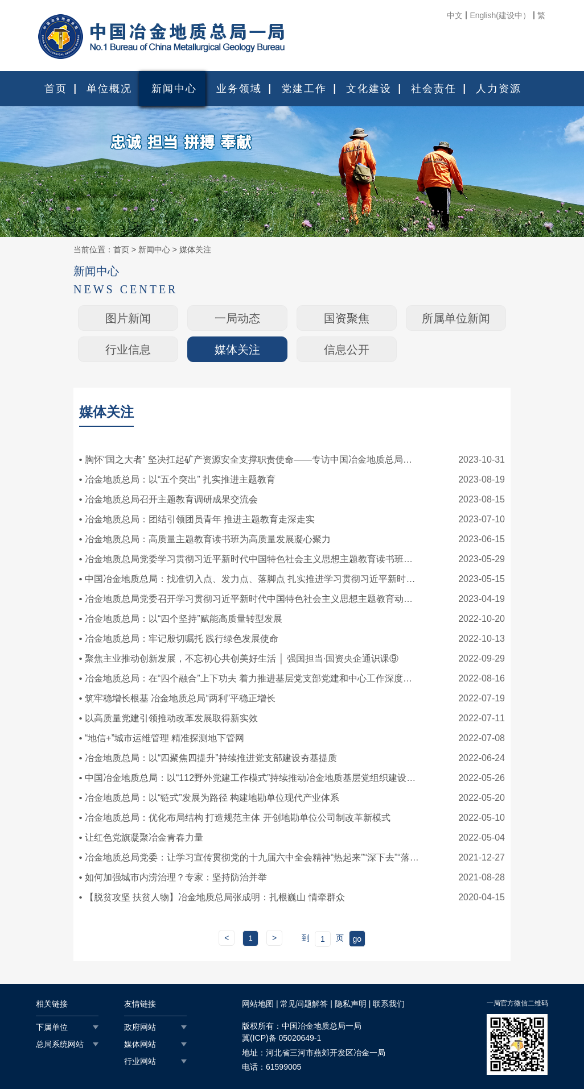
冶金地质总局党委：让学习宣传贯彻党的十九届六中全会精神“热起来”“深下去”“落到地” (253, 857)
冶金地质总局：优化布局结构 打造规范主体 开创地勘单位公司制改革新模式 (237, 817)
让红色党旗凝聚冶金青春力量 (144, 837)
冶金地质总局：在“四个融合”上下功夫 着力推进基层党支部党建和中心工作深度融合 (253, 678)
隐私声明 (351, 1003)
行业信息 (128, 349)
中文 (455, 15)
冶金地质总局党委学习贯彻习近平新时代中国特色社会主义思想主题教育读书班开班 (253, 559)
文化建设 (369, 88)
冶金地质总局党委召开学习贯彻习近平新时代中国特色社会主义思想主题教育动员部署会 (253, 599)
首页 (55, 88)
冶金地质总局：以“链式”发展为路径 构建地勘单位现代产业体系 (212, 798)
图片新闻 (128, 318)
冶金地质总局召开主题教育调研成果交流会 (171, 499)
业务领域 (239, 88)
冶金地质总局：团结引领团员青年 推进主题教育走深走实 (200, 519)
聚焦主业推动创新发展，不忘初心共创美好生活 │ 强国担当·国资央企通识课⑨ (241, 658)
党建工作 (304, 88)
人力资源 (498, 88)
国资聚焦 (346, 318)
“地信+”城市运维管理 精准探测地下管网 (164, 738)
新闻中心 (174, 88)
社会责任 (433, 88)
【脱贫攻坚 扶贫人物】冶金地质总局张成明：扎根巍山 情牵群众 (215, 897)
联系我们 (389, 1003)
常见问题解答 (304, 1003)
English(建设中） (500, 15)
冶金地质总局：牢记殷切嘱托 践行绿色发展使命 (181, 638)
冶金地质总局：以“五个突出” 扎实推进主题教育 (180, 479)
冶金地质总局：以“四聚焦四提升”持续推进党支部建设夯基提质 (211, 758)
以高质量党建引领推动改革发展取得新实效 (171, 718)
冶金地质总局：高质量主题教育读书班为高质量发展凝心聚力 (208, 539)
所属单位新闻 (456, 318)
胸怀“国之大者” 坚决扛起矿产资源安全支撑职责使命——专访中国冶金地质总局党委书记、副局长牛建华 (253, 459)
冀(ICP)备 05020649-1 (281, 1037)
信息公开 (346, 349)
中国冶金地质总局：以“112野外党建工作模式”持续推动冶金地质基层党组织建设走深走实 (253, 778)
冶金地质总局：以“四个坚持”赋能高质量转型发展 (183, 619)
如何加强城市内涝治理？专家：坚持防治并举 (176, 877)
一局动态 (237, 318)
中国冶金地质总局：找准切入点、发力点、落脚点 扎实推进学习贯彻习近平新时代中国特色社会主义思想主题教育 (253, 579)
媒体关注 (195, 249)
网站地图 (258, 1003)
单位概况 (109, 88)
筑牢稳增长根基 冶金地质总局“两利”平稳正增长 (180, 698)
